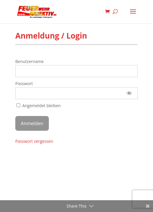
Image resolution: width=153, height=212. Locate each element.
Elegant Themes (67, 152)
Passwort (24, 83)
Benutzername (29, 61)
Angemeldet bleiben (38, 105)
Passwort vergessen (34, 141)
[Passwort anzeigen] (129, 93)
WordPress (107, 152)
